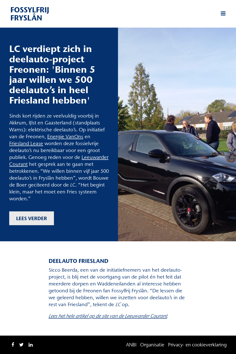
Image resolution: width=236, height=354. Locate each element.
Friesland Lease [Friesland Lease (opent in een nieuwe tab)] (26, 143)
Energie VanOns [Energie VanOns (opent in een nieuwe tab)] (65, 136)
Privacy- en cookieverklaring (197, 345)
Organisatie (152, 345)
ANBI (131, 345)
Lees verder (31, 218)
